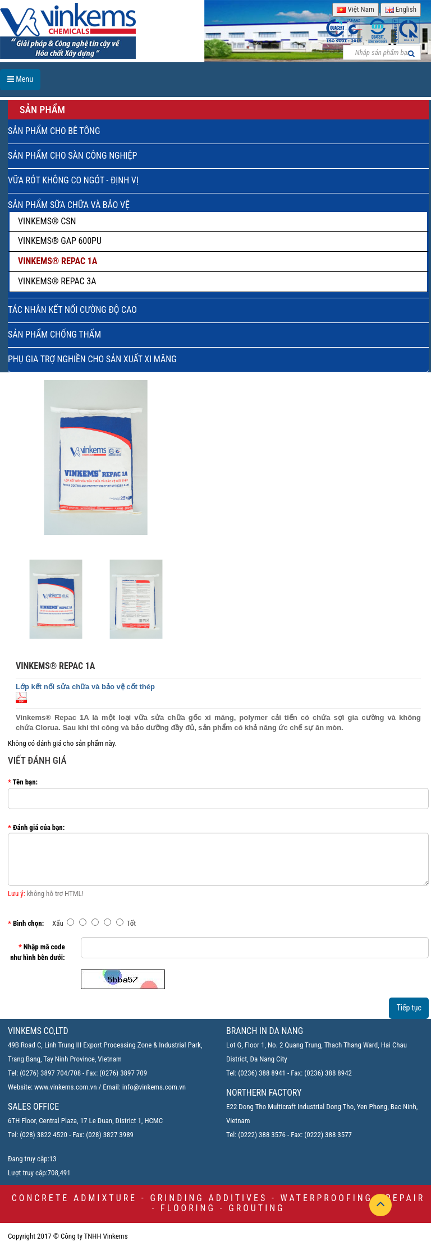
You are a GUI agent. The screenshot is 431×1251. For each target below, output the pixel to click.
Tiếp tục (408, 1007)
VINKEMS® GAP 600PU (60, 241)
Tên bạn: (25, 782)
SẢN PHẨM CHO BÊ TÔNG (54, 131)
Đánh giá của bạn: (39, 827)
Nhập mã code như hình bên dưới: (37, 952)
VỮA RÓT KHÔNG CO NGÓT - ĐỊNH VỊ (73, 180)
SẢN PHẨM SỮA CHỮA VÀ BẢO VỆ (69, 205)
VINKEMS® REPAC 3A (57, 281)
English (400, 9)
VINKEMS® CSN (47, 221)
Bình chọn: (28, 923)
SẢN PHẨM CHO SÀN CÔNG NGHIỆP (72, 155)
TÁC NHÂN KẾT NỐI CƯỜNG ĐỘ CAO (72, 309)
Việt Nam (355, 9)
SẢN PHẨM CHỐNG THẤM (54, 334)
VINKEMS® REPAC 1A (57, 261)
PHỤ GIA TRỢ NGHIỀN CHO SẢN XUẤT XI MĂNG (92, 359)
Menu (20, 79)
